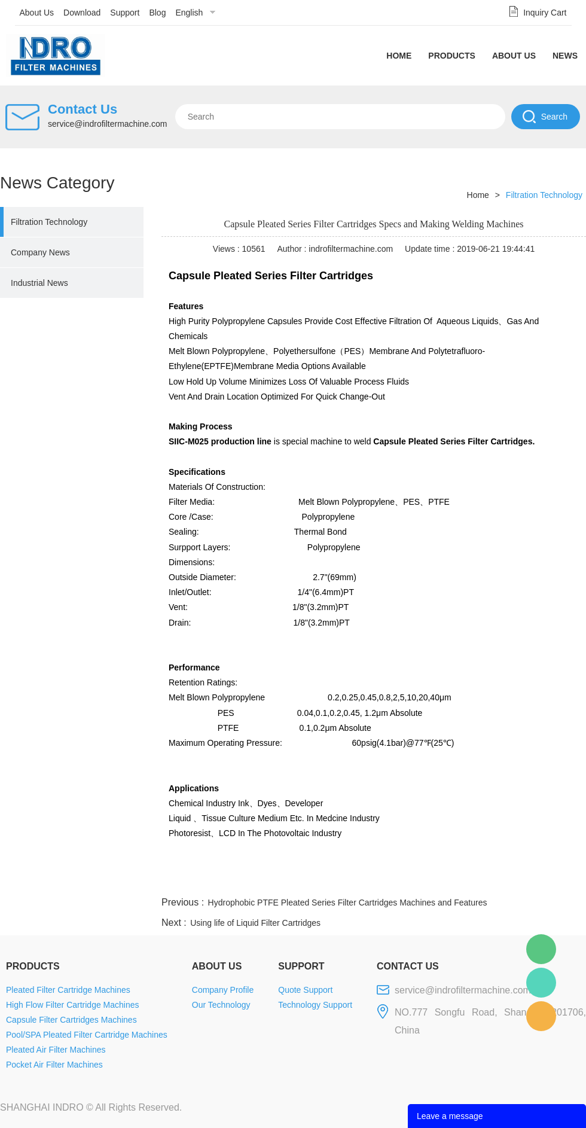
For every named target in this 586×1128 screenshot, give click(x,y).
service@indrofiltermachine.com (107, 124)
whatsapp (468, 880)
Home (398, 55)
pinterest (500, 880)
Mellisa (541, 983)
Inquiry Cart (544, 12)
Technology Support (315, 1005)
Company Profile (223, 990)
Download (81, 12)
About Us (37, 12)
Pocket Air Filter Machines (54, 1064)
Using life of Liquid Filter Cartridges (255, 923)
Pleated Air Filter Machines (56, 1049)
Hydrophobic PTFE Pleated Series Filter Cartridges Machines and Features (347, 902)
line (404, 880)
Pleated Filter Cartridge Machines (68, 990)
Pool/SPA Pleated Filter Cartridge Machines (86, 1034)
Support (124, 12)
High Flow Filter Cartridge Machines (72, 1005)
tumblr (533, 880)
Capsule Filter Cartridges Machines (71, 1020)
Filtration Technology (49, 222)
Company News (40, 252)
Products (451, 55)
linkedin (565, 880)
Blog (157, 12)
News (565, 55)
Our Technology (221, 1005)
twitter (436, 880)
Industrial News (39, 283)
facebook (372, 880)
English (189, 12)
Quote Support (305, 990)
